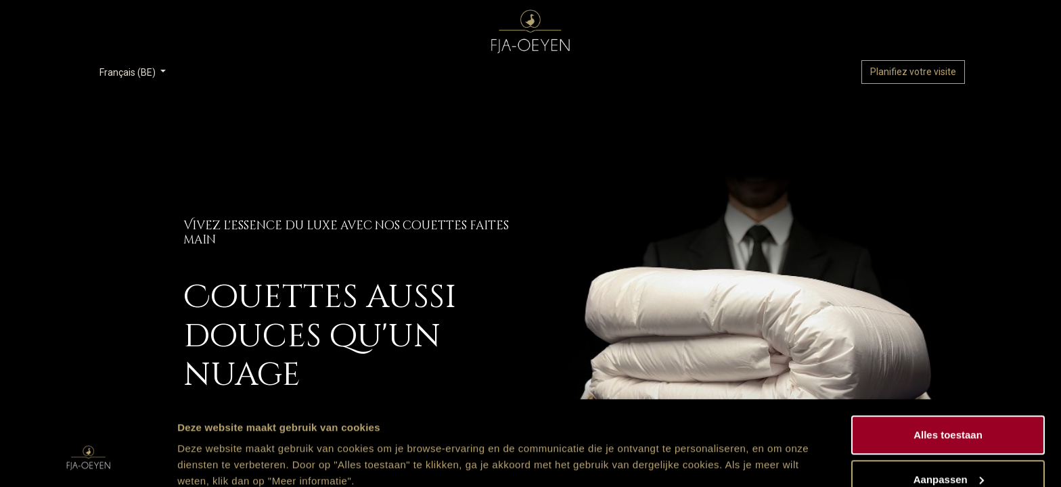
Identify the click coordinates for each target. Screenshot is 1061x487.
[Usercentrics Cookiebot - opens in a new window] (87, 460)
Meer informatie (215, 445)
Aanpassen (948, 407)
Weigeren (947, 451)
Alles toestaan (948, 362)
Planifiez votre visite (913, 71)
